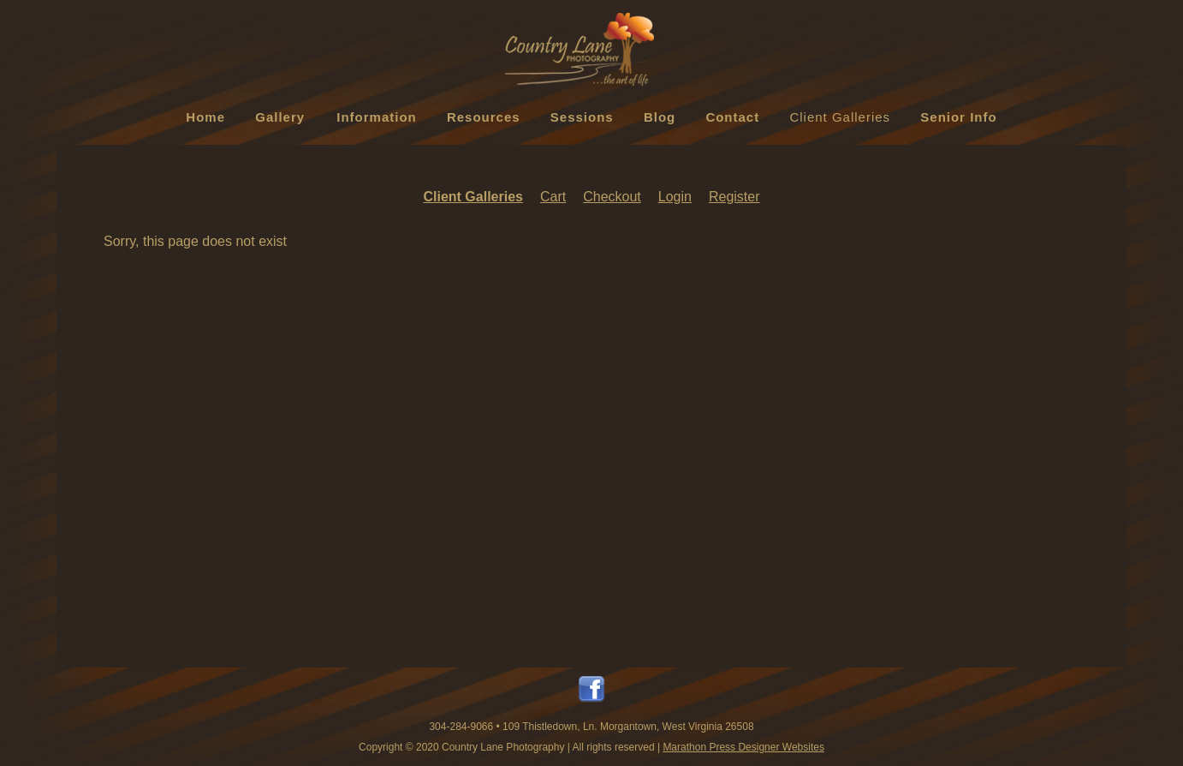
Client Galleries (839, 117)
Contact (732, 117)
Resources (483, 117)
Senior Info (958, 117)
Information (376, 117)
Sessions (582, 117)
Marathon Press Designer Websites (743, 747)
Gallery (280, 117)
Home (205, 117)
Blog (659, 117)
